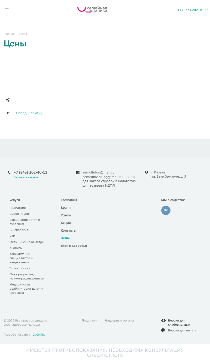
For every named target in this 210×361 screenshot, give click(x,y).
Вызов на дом (19, 214)
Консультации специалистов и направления (21, 258)
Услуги (14, 200)
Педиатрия (17, 208)
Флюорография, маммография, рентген (26, 276)
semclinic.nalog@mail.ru (103, 177)
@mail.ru (107, 172)
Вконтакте (165, 210)
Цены (65, 238)
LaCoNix (39, 335)
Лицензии (89, 320)
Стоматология (19, 268)
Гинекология (18, 230)
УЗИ (12, 236)
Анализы (16, 248)
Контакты (68, 230)
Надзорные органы (119, 320)
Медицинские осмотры (26, 242)
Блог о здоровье (74, 246)
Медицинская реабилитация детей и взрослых (26, 288)
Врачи (66, 208)
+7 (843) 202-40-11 (193, 10)
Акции (66, 223)
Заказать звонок (26, 177)
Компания (69, 200)
